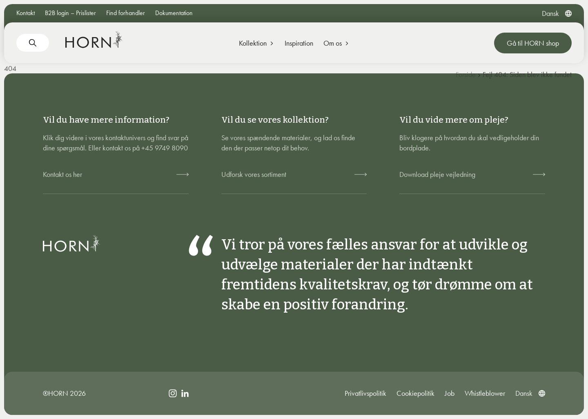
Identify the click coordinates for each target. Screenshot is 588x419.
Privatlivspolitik (365, 393)
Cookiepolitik (415, 393)
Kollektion (256, 43)
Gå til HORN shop (533, 43)
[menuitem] (550, 13)
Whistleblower (485, 393)
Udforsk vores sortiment (253, 174)
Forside (466, 74)
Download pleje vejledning (437, 174)
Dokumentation (174, 13)
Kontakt (25, 13)
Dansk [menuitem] (550, 13)
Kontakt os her (62, 174)
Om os (336, 43)
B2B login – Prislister (70, 13)
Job (449, 393)
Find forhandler (125, 13)
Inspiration (299, 43)
